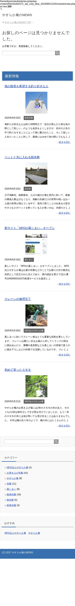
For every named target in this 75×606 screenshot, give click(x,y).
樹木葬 (28, 189)
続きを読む (64, 142)
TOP (18, 22)
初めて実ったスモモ (18, 369)
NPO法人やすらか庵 (34, 330)
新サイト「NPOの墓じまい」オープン (30, 228)
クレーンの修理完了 (18, 299)
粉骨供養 (11, 505)
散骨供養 (29, 118)
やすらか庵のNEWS (17, 15)
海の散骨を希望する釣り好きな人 (26, 86)
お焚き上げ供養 (15, 473)
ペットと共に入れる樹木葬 (22, 157)
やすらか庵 (12, 478)
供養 (9, 483)
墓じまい (29, 259)
